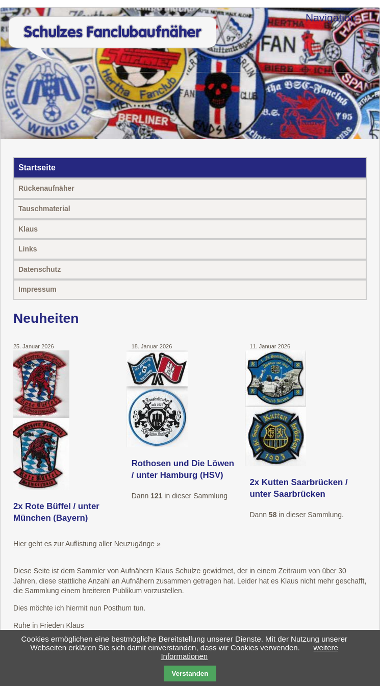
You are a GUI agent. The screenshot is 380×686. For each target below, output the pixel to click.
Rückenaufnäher (46, 188)
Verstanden (190, 673)
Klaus (28, 229)
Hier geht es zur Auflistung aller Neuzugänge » (87, 544)
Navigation (331, 17)
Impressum (37, 289)
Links (27, 249)
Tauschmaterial (44, 209)
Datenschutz (39, 269)
